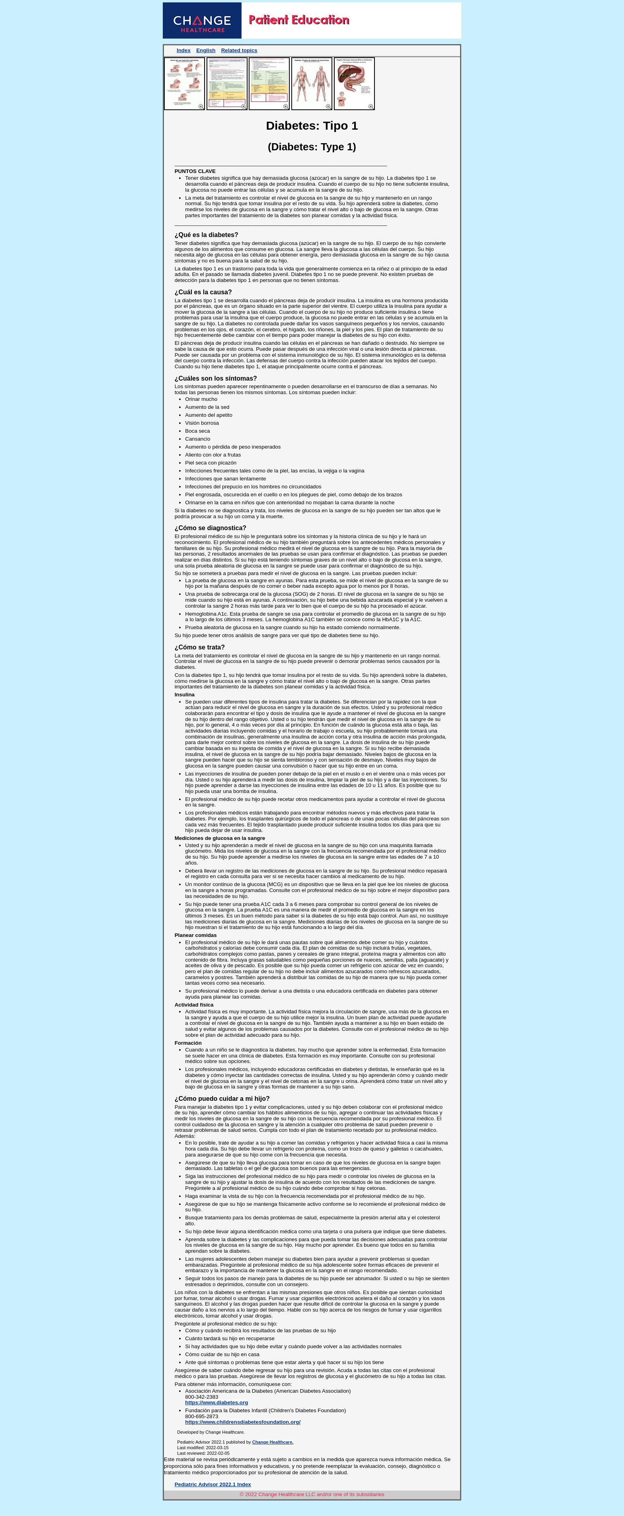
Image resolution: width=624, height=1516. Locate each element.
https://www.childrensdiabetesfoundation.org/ (242, 1422)
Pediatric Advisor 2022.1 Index (213, 1484)
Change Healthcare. (273, 1442)
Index (184, 50)
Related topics (239, 50)
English (205, 50)
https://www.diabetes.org (216, 1402)
